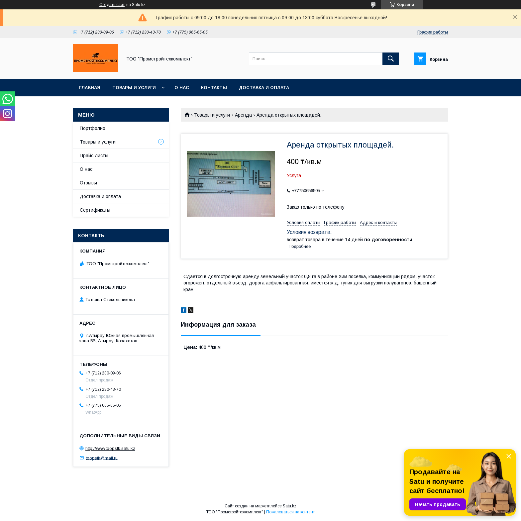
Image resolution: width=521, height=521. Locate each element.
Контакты (214, 87)
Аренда (243, 115)
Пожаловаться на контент (290, 512)
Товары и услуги (134, 87)
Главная (89, 87)
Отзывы (88, 182)
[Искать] (390, 58)
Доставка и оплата (264, 87)
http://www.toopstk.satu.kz (110, 448)
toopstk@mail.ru (102, 457)
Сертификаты (95, 210)
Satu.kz (289, 506)
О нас (181, 87)
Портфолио (92, 128)
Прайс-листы (94, 155)
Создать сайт (112, 4)
